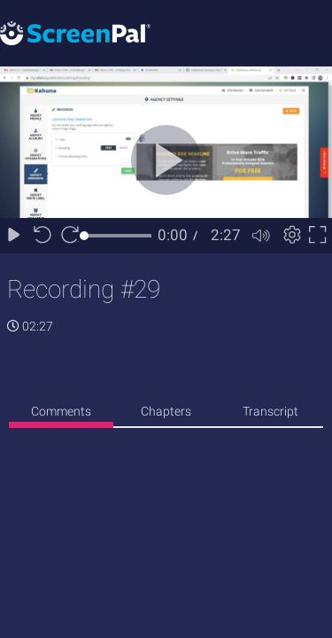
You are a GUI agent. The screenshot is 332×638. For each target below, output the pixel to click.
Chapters (166, 411)
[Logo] (75, 32)
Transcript (270, 411)
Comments (61, 411)
